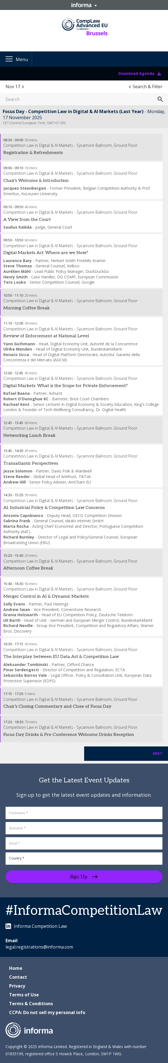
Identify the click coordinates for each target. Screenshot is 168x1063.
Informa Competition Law (36, 926)
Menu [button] (22, 59)
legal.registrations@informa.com (39, 947)
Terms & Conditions (31, 1004)
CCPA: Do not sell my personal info (47, 1012)
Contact (18, 977)
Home (15, 968)
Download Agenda (139, 73)
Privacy (17, 986)
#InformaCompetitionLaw (84, 911)
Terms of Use (24, 995)
